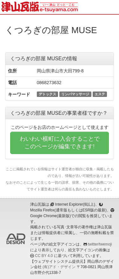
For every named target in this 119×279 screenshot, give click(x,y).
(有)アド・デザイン (59, 267)
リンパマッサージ (75, 94)
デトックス (47, 94)
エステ (100, 94)
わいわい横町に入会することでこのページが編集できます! (60, 143)
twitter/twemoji (100, 244)
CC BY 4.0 (44, 255)
